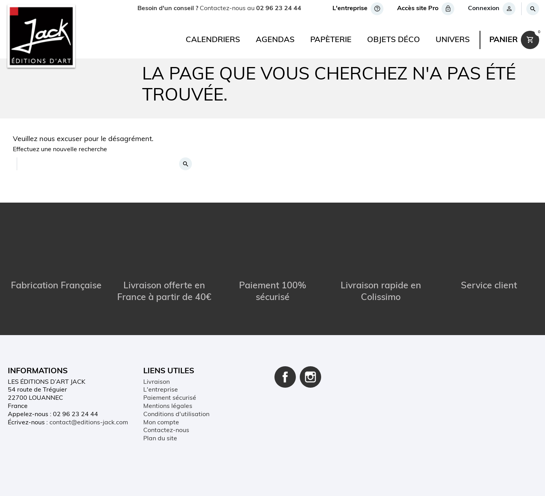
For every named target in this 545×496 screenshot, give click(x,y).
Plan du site (160, 439)
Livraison (156, 382)
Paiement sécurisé (169, 398)
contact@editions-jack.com (88, 423)
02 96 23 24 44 (278, 8)
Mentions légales (167, 406)
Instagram (310, 377)
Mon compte (161, 423)
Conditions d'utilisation (176, 414)
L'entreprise (160, 390)
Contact (146, 482)
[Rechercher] (532, 8)
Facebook (285, 377)
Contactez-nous (166, 431)
